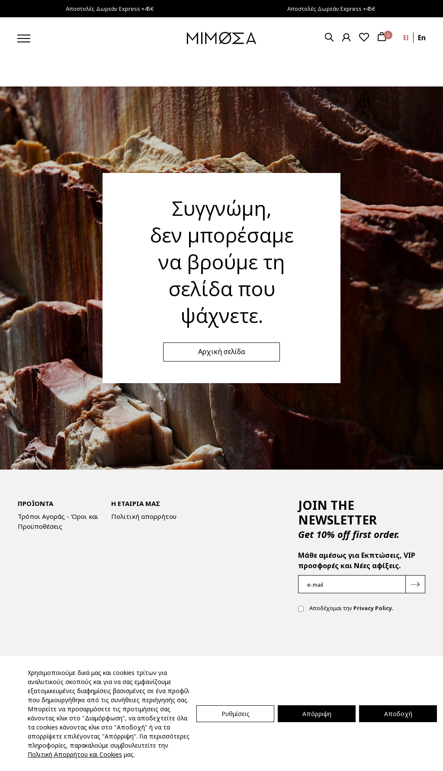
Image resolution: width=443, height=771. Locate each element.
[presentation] (364, 647)
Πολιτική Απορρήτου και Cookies (75, 754)
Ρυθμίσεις (236, 714)
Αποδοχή (398, 714)
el (406, 37)
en (422, 37)
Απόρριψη (316, 714)
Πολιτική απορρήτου (144, 516)
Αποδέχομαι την (345, 609)
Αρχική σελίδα (221, 351)
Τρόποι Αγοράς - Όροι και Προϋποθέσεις (58, 521)
